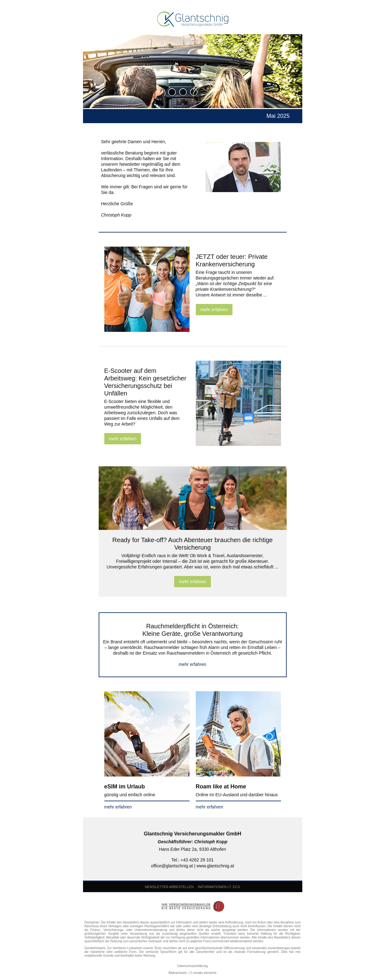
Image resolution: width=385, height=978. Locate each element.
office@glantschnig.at (172, 865)
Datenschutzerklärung (192, 966)
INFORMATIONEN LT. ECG (219, 887)
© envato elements (203, 973)
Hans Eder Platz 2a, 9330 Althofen (192, 849)
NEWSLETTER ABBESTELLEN (169, 887)
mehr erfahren (214, 309)
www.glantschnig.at (215, 865)
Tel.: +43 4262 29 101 (192, 859)
